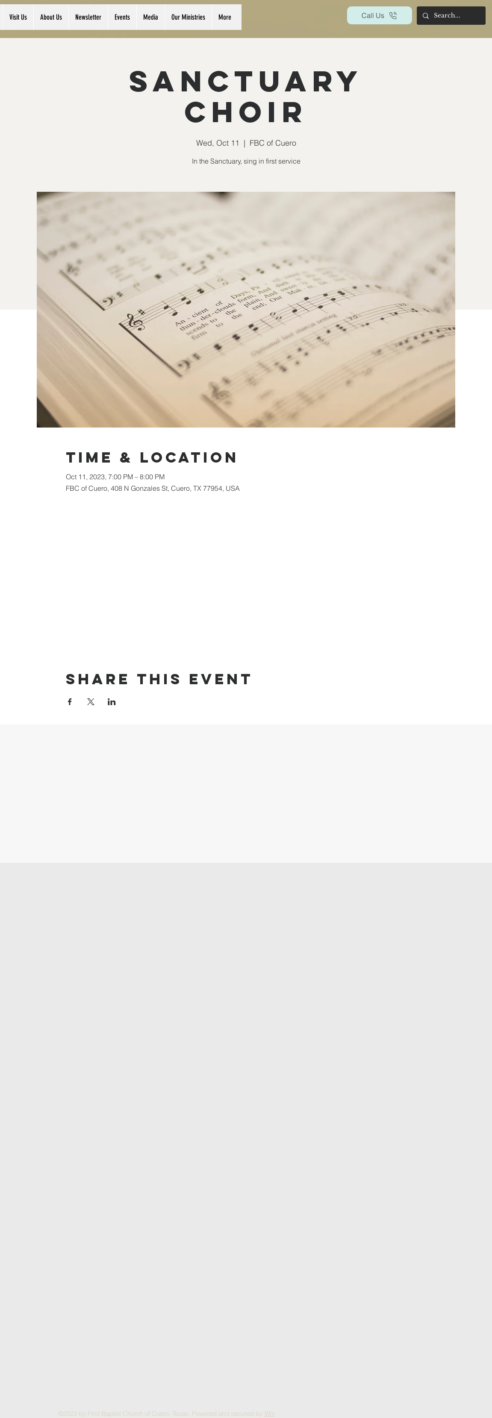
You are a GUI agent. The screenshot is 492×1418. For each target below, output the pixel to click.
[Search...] (451, 15)
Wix (270, 1413)
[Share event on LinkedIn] (112, 701)
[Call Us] (379, 15)
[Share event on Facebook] (70, 701)
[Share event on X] (91, 701)
